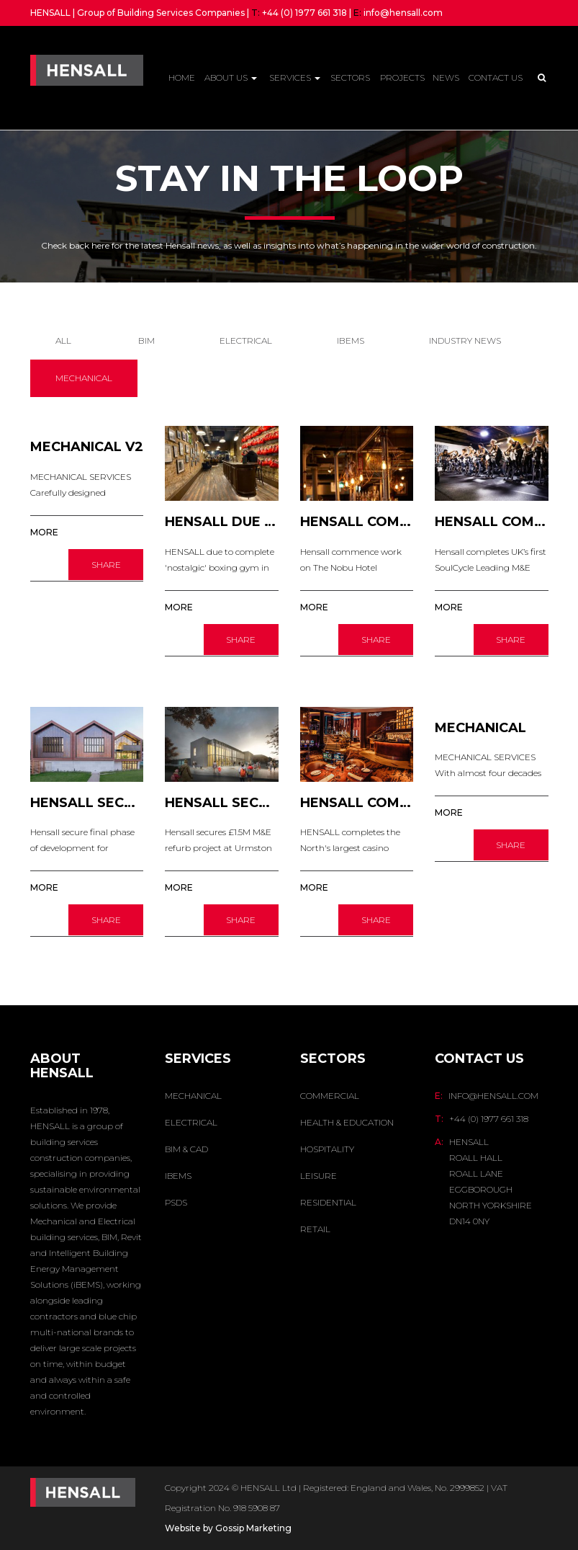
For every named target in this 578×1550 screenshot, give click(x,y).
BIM (146, 340)
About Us (230, 77)
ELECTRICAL (246, 340)
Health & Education (347, 1122)
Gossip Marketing (253, 1528)
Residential (328, 1202)
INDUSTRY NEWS (465, 340)
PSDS (176, 1202)
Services (294, 77)
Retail (315, 1229)
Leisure (318, 1175)
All (63, 340)
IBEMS (350, 340)
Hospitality (327, 1149)
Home (181, 77)
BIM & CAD (186, 1149)
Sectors (350, 77)
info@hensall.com (403, 12)
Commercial (329, 1095)
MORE (44, 532)
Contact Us (496, 77)
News (446, 77)
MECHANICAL (83, 378)
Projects (402, 77)
